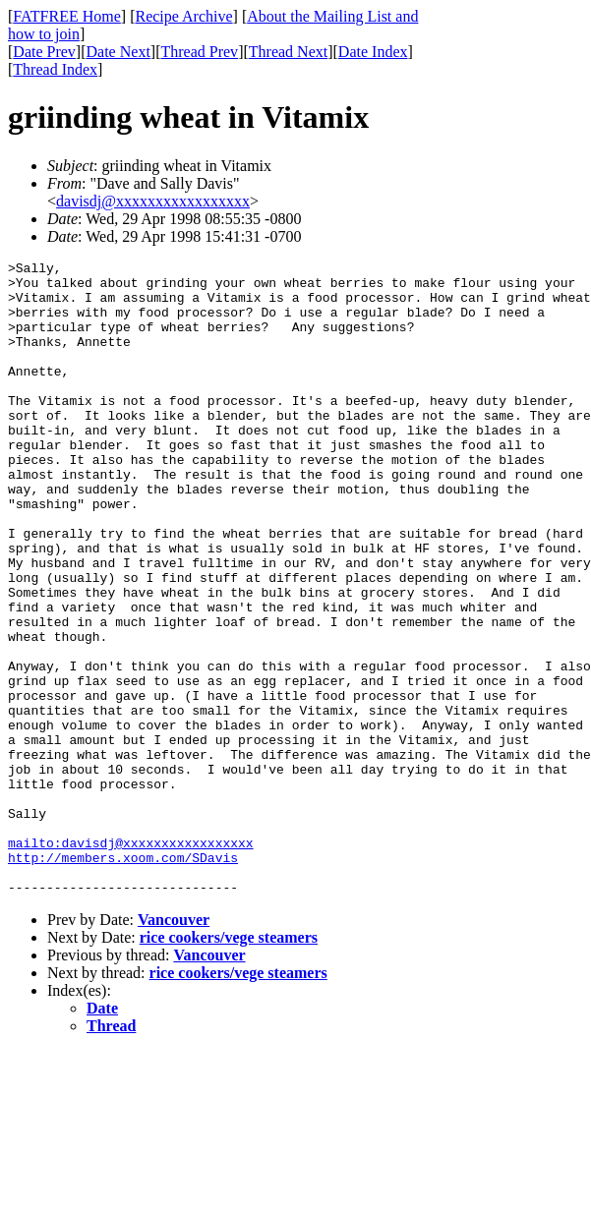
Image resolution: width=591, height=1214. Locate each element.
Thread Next (288, 51)
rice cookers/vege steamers (229, 1064)
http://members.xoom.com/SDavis (123, 978)
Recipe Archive (183, 16)
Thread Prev (199, 51)
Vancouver (173, 1046)
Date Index (373, 51)
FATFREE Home (66, 16)
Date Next (118, 51)
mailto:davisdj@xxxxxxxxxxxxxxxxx (131, 960)
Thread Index (55, 69)
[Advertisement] (501, 306)
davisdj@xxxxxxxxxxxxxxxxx (153, 201)
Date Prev (44, 51)
